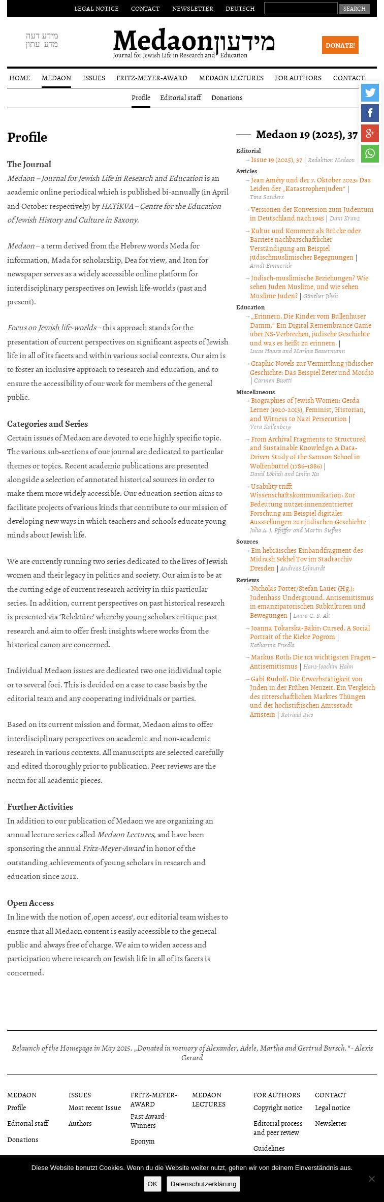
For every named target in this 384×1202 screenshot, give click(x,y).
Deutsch (240, 8)
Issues (94, 77)
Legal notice (96, 8)
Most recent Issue (95, 1107)
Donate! (340, 45)
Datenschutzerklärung (204, 1184)
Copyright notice (277, 1107)
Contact (145, 8)
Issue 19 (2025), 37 (276, 159)
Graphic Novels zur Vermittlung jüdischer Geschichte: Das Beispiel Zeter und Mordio (312, 367)
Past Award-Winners (149, 1120)
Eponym (143, 1140)
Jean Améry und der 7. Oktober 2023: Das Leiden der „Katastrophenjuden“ (310, 184)
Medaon (56, 77)
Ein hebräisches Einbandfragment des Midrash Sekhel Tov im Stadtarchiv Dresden (306, 559)
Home (19, 77)
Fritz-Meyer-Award (151, 77)
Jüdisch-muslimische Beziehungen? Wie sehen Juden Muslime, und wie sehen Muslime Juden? (309, 286)
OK (152, 1184)
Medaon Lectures (231, 77)
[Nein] (371, 1179)
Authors (80, 1123)
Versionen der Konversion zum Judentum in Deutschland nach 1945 (311, 214)
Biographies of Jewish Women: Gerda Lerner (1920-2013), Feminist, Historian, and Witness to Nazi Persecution (307, 409)
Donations (227, 97)
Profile (141, 97)
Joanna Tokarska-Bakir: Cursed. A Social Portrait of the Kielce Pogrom (309, 632)
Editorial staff (180, 97)
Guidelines (269, 1148)
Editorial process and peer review (278, 1127)
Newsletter (192, 8)
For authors (298, 77)
